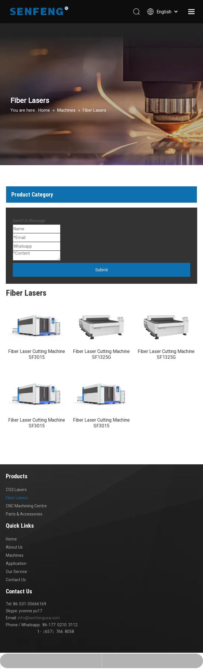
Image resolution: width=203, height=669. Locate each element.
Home (11, 546)
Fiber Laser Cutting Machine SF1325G (101, 357)
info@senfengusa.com (39, 624)
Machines (15, 562)
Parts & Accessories (24, 521)
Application (16, 570)
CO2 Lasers (16, 496)
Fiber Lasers (17, 504)
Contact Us (16, 586)
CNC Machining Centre (26, 513)
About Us (14, 554)
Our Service (16, 578)
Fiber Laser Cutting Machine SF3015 (36, 357)
